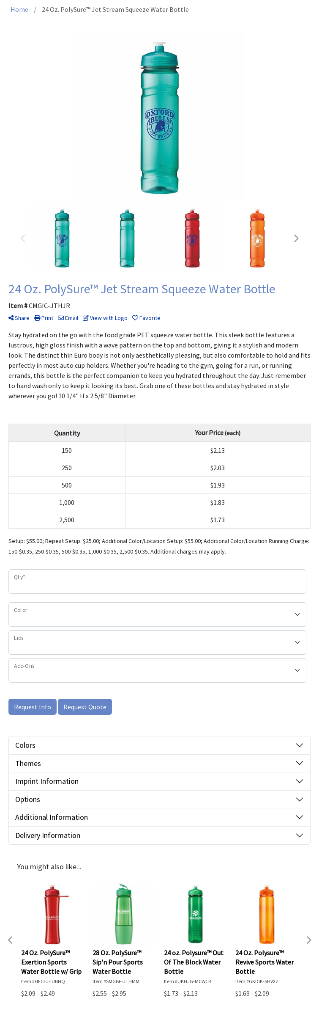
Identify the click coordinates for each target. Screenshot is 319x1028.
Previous (23, 238)
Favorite (146, 318)
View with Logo (105, 318)
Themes (28, 763)
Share (19, 318)
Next (296, 238)
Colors (25, 745)
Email (68, 318)
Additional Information (51, 817)
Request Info (32, 707)
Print (43, 318)
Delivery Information (47, 835)
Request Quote (84, 707)
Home (19, 9)
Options (27, 799)
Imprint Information (47, 781)
